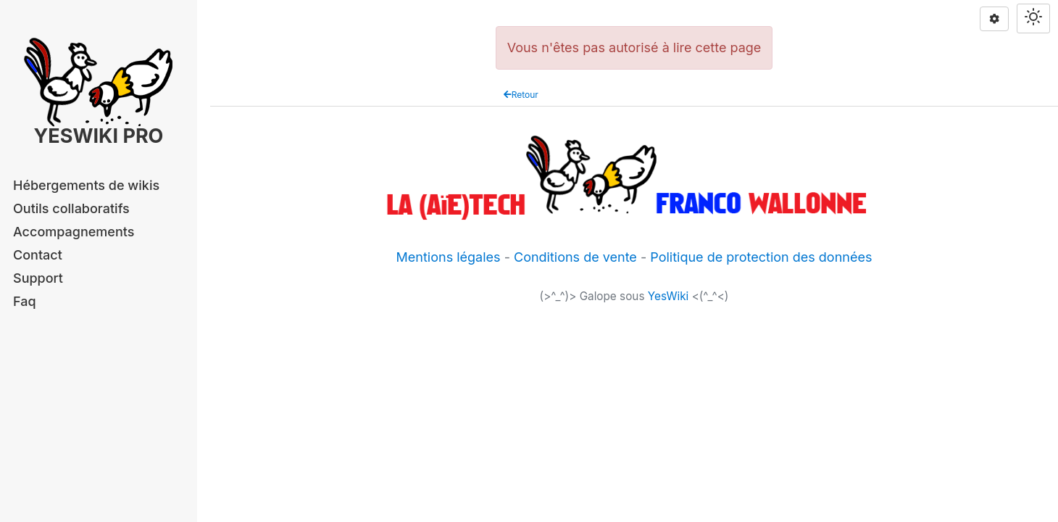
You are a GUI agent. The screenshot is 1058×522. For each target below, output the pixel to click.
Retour (521, 94)
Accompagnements (73, 231)
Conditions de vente (575, 257)
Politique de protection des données (761, 257)
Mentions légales (448, 257)
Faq (24, 301)
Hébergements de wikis (86, 185)
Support (38, 278)
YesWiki (668, 296)
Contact (37, 254)
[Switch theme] (1033, 18)
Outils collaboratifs (71, 208)
